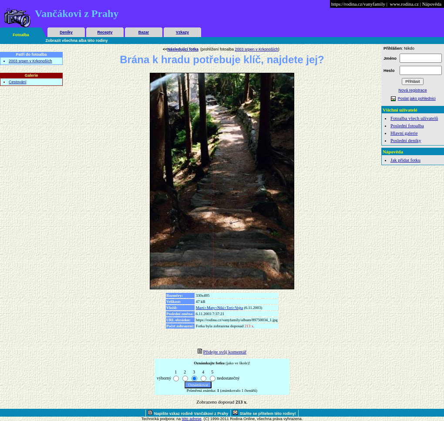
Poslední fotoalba (407, 125)
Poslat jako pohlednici (417, 98)
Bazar (143, 32)
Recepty (104, 32)
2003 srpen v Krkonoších (30, 61)
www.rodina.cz (404, 4)
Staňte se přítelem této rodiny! (267, 413)
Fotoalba (21, 35)
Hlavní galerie (404, 133)
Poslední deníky (405, 140)
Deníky (66, 32)
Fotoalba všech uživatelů (414, 118)
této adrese (192, 419)
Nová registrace (412, 90)
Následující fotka (182, 49)
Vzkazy (182, 32)
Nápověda (432, 4)
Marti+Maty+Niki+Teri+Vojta (219, 308)
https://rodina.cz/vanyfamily (358, 4)
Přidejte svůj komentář (225, 351)
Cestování (18, 82)
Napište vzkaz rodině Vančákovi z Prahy (191, 413)
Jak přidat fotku (405, 160)
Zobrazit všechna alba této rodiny (77, 40)
